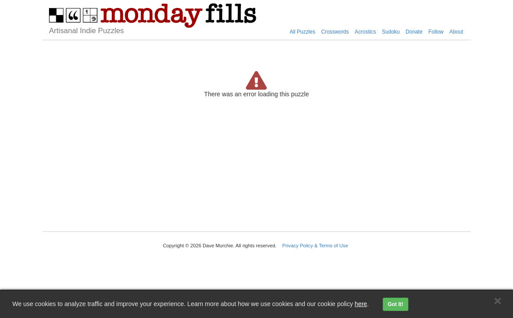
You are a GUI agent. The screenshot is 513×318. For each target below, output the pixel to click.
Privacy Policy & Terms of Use (315, 245)
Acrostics (365, 32)
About (456, 32)
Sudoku (391, 32)
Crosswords (335, 32)
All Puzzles (302, 32)
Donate (414, 32)
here (361, 303)
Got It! (395, 304)
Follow (435, 32)
